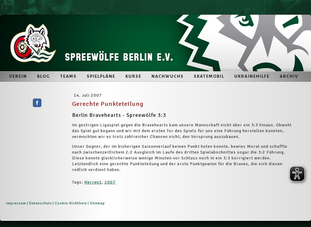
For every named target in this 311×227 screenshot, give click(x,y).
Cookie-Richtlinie (71, 203)
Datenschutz (40, 203)
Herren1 (93, 182)
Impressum (16, 203)
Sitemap (97, 203)
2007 (110, 182)
